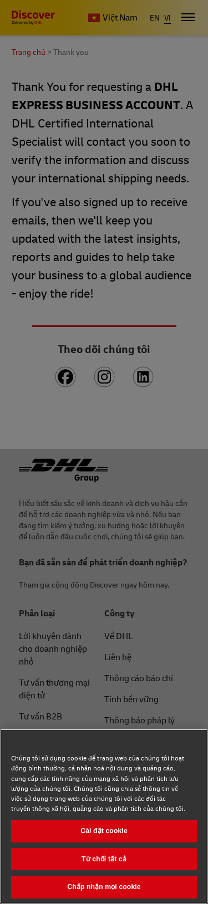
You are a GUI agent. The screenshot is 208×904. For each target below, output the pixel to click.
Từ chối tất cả (104, 859)
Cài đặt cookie (104, 831)
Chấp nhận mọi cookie (103, 887)
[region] (104, 816)
